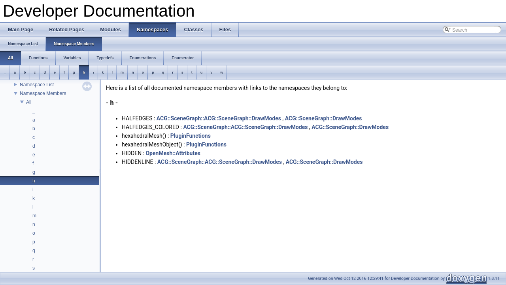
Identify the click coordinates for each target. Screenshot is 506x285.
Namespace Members (43, 93)
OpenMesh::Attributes (172, 153)
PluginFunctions (190, 136)
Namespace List (37, 84)
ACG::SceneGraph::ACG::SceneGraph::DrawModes (219, 118)
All (28, 102)
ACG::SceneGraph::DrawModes (323, 118)
